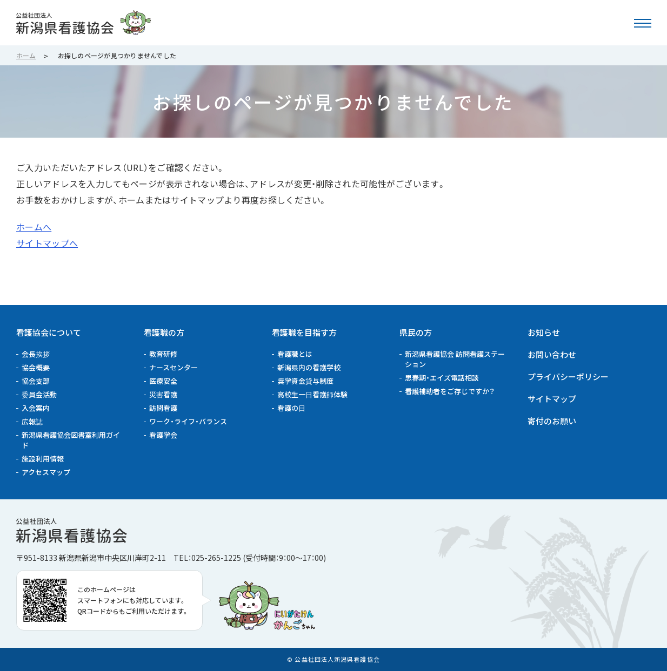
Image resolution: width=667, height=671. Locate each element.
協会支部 (36, 381)
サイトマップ (552, 398)
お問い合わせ (552, 354)
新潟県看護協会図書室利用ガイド (71, 440)
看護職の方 (164, 332)
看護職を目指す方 (304, 332)
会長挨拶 (36, 354)
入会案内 (36, 408)
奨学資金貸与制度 (305, 381)
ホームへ (33, 226)
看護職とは (294, 354)
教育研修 (163, 354)
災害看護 (163, 394)
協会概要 (36, 367)
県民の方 (415, 332)
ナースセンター (173, 367)
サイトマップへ (47, 242)
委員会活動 (39, 394)
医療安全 (163, 381)
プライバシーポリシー (568, 376)
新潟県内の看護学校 (309, 367)
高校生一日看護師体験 (312, 394)
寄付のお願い (552, 420)
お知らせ (544, 332)
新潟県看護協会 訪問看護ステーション (455, 359)
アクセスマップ (46, 472)
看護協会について (48, 332)
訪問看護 (163, 408)
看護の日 (291, 408)
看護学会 (163, 435)
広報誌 (32, 421)
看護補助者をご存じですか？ (450, 391)
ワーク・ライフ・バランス (188, 421)
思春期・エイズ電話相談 (442, 377)
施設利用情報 (43, 458)
